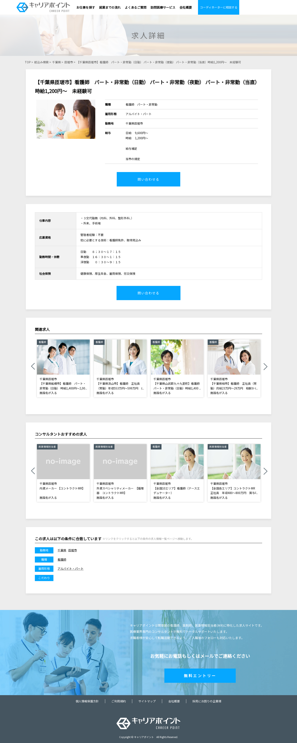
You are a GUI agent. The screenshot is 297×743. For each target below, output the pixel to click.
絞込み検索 (41, 62)
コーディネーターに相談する (218, 7)
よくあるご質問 (135, 7)
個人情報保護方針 (87, 701)
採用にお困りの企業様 (206, 701)
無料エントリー (200, 675)
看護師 (62, 559)
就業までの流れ (110, 7)
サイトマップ (147, 701)
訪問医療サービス (163, 7)
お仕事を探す (85, 7)
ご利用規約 (118, 701)
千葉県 (56, 62)
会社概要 (185, 7)
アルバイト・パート (71, 569)
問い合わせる (148, 179)
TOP (28, 62)
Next (265, 367)
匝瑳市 (68, 62)
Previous (33, 367)
